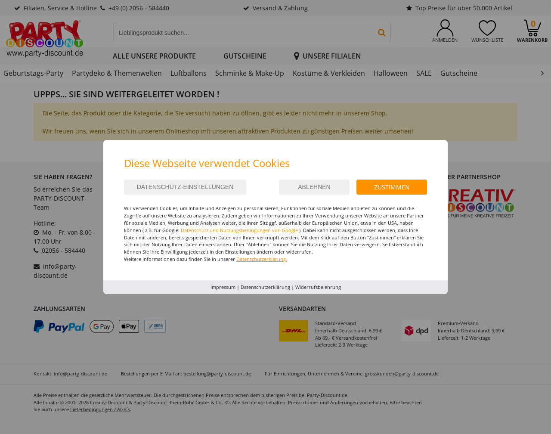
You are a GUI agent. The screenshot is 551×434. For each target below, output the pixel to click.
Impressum (222, 287)
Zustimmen (392, 187)
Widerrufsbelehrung (318, 287)
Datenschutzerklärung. (261, 259)
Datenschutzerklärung (265, 287)
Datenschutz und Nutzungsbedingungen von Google (239, 230)
